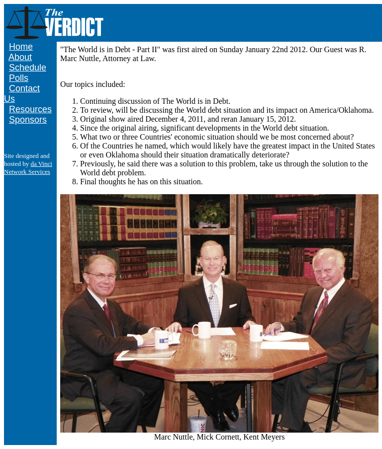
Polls (18, 78)
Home (21, 47)
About (20, 57)
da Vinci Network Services (28, 167)
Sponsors (28, 120)
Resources (30, 109)
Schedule (27, 68)
